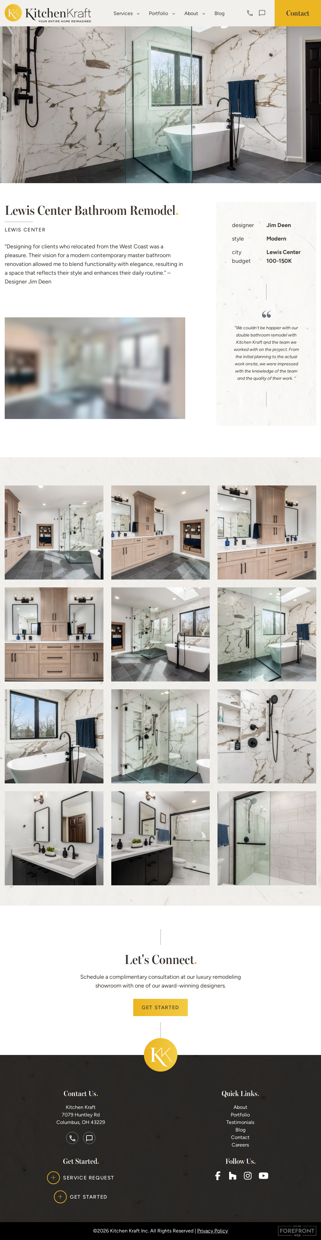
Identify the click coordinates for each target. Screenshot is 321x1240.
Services (126, 13)
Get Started (160, 1007)
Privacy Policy (212, 1231)
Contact (240, 1137)
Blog (219, 13)
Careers (240, 1145)
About (194, 13)
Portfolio (162, 13)
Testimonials (240, 1122)
